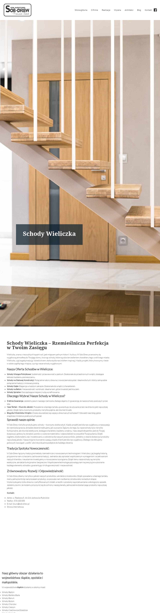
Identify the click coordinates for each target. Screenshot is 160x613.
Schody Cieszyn (8, 607)
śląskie (25, 578)
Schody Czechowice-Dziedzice (15, 610)
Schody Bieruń (8, 598)
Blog (139, 10)
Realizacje (106, 10)
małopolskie (9, 582)
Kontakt (148, 10)
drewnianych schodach (68, 413)
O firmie (94, 10)
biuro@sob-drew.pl (21, 504)
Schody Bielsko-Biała (11, 595)
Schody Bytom (8, 601)
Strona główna (81, 10)
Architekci (129, 10)
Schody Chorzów (9, 604)
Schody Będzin (8, 592)
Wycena (117, 10)
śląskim (20, 587)
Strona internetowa (15, 507)
